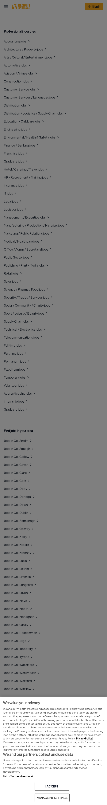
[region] (53, 751)
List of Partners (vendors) (18, 776)
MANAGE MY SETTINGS (52, 797)
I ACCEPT (51, 786)
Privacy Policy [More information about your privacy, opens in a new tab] (84, 738)
